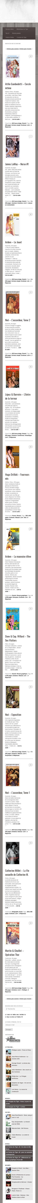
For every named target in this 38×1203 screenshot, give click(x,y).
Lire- (28, 281)
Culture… (8, 1112)
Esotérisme (21, 435)
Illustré (24, 123)
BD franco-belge (17, 123)
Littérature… (9, 1047)
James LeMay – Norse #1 (17, 164)
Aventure (14, 203)
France (14, 515)
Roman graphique (22, 595)
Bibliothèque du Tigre (22, 29)
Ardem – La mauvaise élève (18, 556)
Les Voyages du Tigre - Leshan (15, 1107)
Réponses (12, 437)
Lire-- (26, 597)
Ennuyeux (15, 597)
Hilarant (17, 517)
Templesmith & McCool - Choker (22, 1182)
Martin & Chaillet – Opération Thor (14, 953)
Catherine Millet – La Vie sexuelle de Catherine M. (17, 872)
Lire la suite (16, 119)
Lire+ (28, 125)
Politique (24, 990)
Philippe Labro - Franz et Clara (21, 1050)
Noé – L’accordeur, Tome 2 (17, 320)
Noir (25, 517)
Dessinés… (8, 1165)
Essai (20, 911)
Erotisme (23, 125)
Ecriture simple (16, 125)
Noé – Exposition (13, 715)
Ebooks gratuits (16, 33)
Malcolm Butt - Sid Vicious (20, 1128)
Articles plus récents (26, 49)
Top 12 (7, 33)
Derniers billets (10, 29)
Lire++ (25, 203)
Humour (20, 831)
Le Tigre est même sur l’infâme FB (15, 1014)
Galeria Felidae (10, 37)
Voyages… (8, 1098)
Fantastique (28, 435)
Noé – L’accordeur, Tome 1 (17, 793)
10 (30, 529)
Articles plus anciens (12, 49)
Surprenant (8, 755)
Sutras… (7, 1144)
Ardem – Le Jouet (13, 242)
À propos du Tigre (21, 37)
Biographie (15, 911)
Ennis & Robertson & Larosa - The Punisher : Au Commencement (21, 1177)
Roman (19, 515)
